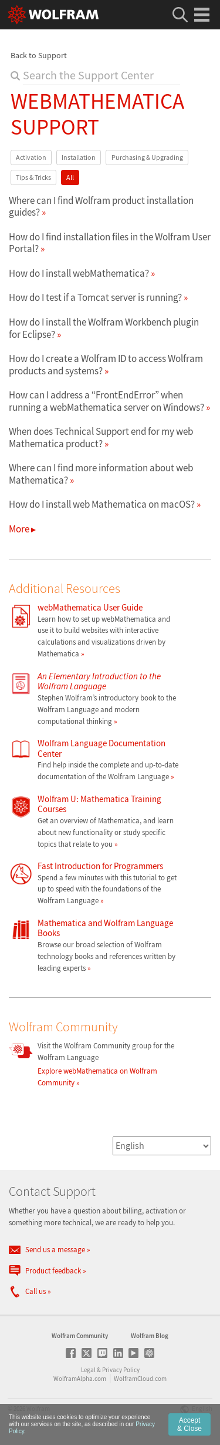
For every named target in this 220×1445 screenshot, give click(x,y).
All (70, 177)
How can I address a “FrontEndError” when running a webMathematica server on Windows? (106, 400)
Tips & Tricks (33, 177)
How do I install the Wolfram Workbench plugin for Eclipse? (104, 328)
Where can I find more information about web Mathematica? (101, 473)
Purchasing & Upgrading (147, 157)
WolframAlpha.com (79, 1378)
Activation (31, 157)
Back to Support (39, 55)
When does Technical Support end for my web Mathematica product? (101, 437)
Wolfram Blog (149, 1336)
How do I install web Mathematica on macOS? (102, 504)
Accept (189, 1424)
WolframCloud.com (140, 1378)
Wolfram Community (80, 1336)
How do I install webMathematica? (79, 273)
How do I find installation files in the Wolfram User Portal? (110, 242)
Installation (79, 157)
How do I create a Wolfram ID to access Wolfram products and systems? (106, 364)
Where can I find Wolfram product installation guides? (101, 206)
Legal (88, 1370)
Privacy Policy (121, 1370)
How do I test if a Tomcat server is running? (95, 297)
